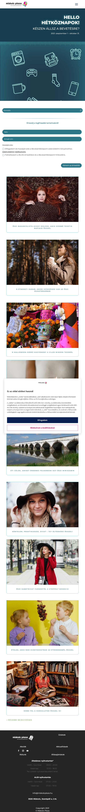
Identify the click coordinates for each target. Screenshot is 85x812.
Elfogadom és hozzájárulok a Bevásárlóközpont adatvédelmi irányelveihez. (37, 150)
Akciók (23, 747)
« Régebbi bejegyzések (19, 720)
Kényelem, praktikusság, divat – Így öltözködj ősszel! (42, 531)
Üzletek (62, 735)
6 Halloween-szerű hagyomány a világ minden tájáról (42, 352)
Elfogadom (42, 420)
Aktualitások (62, 747)
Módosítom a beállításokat (42, 428)
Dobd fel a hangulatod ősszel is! (42, 711)
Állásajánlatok (58, 755)
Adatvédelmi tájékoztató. (14, 152)
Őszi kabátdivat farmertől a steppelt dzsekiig (42, 589)
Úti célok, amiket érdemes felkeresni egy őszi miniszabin (42, 470)
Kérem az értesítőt (71, 165)
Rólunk (23, 755)
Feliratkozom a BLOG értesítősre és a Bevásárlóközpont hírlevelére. (34, 155)
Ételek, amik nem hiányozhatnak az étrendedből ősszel (42, 650)
